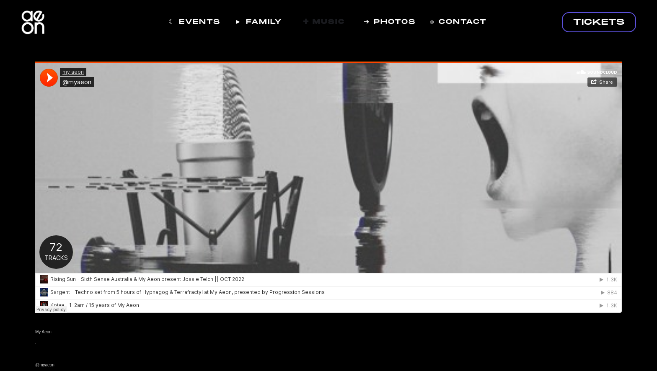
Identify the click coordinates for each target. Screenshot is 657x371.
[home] (33, 27)
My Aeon (43, 332)
